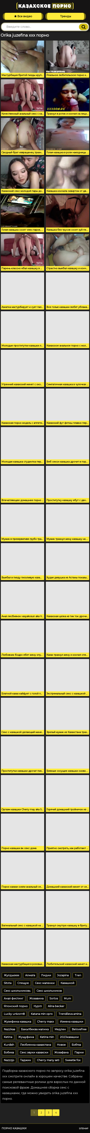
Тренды (65, 16)
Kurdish (9, 1044)
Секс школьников (49, 990)
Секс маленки (45, 983)
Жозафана (61, 1052)
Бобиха (9, 1052)
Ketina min (47, 1037)
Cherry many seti (48, 1060)
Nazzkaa (9, 1029)
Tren (78, 975)
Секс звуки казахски (34, 1052)
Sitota (7, 983)
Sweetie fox (73, 1060)
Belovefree (79, 1029)
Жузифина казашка (17, 1021)
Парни (79, 1052)
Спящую (23, 983)
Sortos (53, 998)
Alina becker (56, 1006)
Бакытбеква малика (35, 1029)
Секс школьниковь (17, 990)
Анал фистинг (13, 998)
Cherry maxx (45, 1021)
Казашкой (67, 983)
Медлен (60, 1029)
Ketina (8, 1037)
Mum (67, 998)
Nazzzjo (9, 1060)
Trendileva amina (69, 1013)
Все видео (23, 16)
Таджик (25, 1060)
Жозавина (36, 998)
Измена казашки (71, 1021)
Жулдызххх (11, 975)
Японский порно (16, 1006)
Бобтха (76, 1044)
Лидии (46, 975)
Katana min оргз (41, 1013)
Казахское (45, 6)
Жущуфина (26, 1037)
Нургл (38, 1006)
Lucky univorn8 (14, 1013)
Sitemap (83, 1128)
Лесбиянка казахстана (35, 1044)
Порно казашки (14, 1128)
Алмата (30, 975)
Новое (61, 1044)
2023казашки (69, 1037)
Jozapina (63, 975)
